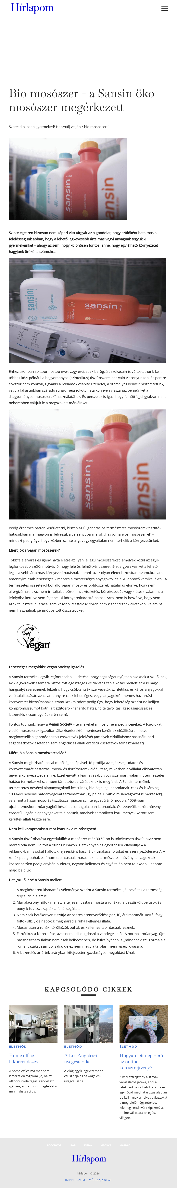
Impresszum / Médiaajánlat (88, 1180)
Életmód (18, 1046)
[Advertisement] (88, 47)
